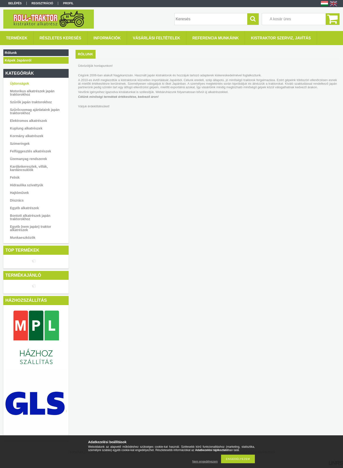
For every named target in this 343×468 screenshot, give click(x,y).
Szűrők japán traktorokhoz (31, 102)
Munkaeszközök (22, 237)
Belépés (15, 3)
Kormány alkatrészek (26, 136)
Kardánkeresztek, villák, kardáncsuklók (29, 168)
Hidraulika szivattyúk (26, 185)
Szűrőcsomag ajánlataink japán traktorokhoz (35, 111)
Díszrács (17, 200)
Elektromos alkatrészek (28, 121)
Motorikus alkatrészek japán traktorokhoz (32, 92)
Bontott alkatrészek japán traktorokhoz (30, 217)
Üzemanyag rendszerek (28, 159)
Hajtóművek (19, 193)
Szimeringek (20, 144)
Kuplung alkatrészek (26, 128)
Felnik (15, 177)
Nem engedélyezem (205, 461)
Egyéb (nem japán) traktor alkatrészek (30, 228)
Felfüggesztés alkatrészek (30, 151)
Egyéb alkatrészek (24, 208)
